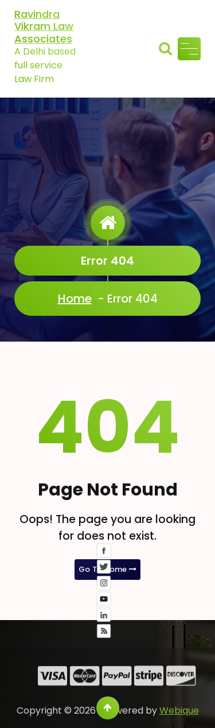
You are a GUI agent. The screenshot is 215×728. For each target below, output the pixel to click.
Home (75, 299)
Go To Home (108, 569)
